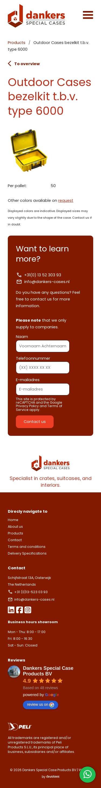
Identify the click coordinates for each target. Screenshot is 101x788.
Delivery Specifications (27, 553)
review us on (40, 704)
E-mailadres (42, 384)
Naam (42, 341)
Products (16, 42)
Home (13, 520)
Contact (15, 540)
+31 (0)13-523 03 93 (28, 591)
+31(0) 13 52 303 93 (38, 275)
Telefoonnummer (42, 363)
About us (15, 526)
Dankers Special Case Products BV (48, 671)
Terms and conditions (27, 546)
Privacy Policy (27, 406)
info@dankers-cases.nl (42, 281)
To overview (24, 63)
